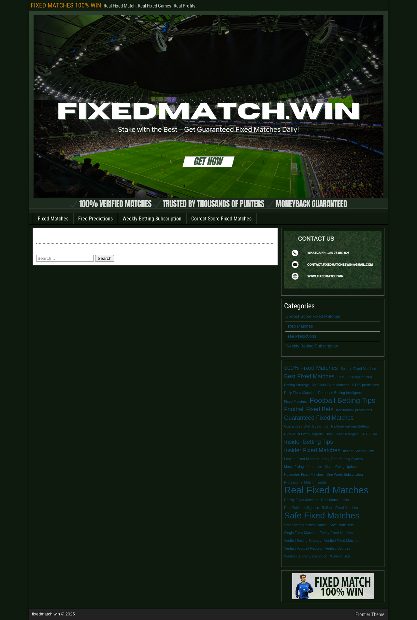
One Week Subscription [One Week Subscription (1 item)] (344, 474)
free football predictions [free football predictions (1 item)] (354, 410)
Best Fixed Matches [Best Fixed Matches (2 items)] (309, 376)
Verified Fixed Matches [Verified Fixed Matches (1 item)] (341, 540)
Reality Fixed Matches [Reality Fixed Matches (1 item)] (301, 500)
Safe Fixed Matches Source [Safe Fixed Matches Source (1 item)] (305, 525)
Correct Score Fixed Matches (221, 219)
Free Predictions (95, 219)
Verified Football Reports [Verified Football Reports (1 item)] (303, 548)
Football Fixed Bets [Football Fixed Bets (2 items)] (308, 409)
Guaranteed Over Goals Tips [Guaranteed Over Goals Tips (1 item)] (306, 426)
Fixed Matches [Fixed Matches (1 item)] (295, 401)
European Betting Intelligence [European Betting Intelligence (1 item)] (341, 393)
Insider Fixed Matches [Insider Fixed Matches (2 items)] (312, 450)
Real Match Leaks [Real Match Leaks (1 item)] (335, 500)
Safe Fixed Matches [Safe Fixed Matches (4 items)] (322, 515)
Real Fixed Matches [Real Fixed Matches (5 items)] (326, 490)
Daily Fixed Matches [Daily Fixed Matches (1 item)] (299, 393)
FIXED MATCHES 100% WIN (66, 5)
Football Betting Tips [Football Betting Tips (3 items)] (342, 400)
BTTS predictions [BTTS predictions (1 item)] (365, 385)
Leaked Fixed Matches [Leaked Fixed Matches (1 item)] (301, 459)
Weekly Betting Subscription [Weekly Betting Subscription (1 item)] (305, 556)
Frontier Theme (369, 614)
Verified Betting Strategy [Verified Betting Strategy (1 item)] (302, 540)
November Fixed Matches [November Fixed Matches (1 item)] (304, 474)
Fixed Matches (53, 219)
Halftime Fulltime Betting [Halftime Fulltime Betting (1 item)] (349, 426)
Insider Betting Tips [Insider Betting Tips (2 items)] (308, 442)
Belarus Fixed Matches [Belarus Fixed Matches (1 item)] (358, 369)
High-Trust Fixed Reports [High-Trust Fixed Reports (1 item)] (303, 434)
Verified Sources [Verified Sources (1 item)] (337, 548)
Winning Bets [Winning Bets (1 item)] (340, 556)
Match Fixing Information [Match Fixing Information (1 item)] (303, 467)
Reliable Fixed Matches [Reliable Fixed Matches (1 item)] (340, 508)
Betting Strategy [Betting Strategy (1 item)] (296, 385)
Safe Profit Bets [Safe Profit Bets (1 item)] (342, 525)
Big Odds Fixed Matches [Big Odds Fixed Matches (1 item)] (330, 385)
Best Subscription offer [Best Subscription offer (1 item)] (355, 377)
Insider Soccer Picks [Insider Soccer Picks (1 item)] (359, 451)
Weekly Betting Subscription (151, 219)
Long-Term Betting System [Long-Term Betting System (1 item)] (342, 459)
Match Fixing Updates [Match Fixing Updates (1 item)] (341, 467)
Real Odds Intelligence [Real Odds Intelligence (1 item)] (301, 508)
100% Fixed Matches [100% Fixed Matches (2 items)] (311, 368)
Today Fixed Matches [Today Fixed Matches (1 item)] (336, 533)
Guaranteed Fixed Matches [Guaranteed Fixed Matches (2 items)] (318, 418)
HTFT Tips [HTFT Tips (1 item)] (369, 434)
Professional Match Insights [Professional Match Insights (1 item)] (305, 482)
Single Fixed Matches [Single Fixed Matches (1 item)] (300, 533)
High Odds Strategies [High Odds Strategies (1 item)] (341, 434)
